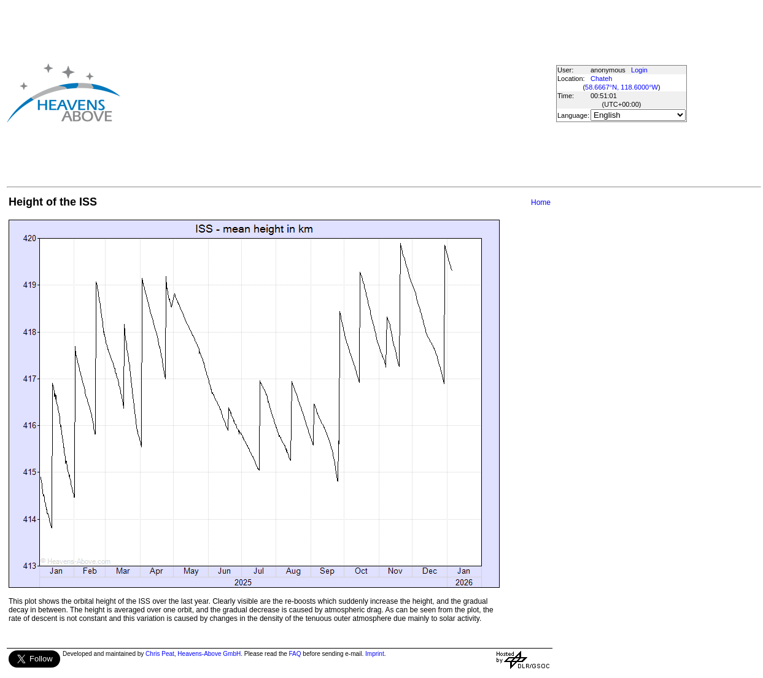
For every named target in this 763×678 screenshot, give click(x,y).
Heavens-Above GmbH (209, 653)
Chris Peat (159, 653)
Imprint (374, 653)
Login (639, 70)
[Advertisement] (326, 93)
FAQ (295, 653)
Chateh (601, 78)
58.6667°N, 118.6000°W (621, 87)
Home (541, 202)
